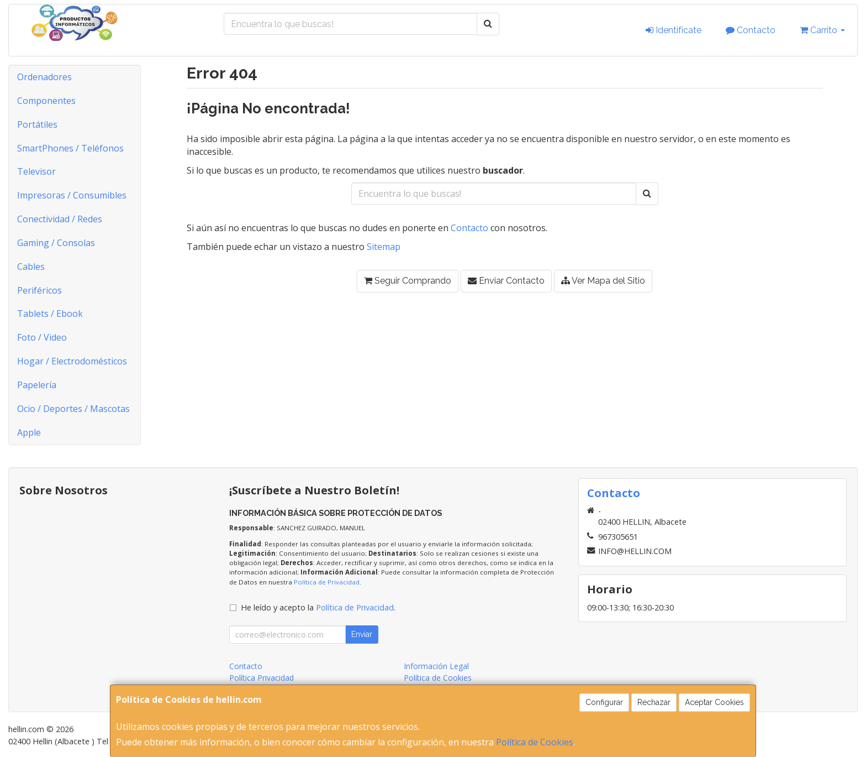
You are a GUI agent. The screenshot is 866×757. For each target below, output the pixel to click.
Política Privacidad (261, 677)
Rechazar (653, 702)
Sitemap (383, 247)
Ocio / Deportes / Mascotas (73, 409)
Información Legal (436, 666)
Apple (29, 432)
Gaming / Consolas (56, 243)
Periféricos (39, 290)
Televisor (36, 171)
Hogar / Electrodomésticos (72, 361)
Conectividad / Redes (59, 219)
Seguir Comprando (407, 280)
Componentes (46, 101)
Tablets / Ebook (50, 313)
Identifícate (673, 30)
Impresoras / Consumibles (71, 195)
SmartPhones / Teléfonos (70, 148)
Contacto (750, 30)
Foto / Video (42, 337)
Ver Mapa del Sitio (603, 280)
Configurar (604, 702)
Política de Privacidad (327, 582)
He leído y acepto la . (318, 607)
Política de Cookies (534, 742)
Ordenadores (44, 77)
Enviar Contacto (506, 280)
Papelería (36, 385)
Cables (31, 266)
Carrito (822, 30)
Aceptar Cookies (714, 702)
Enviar (361, 634)
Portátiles (37, 124)
